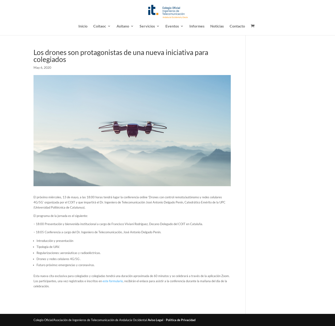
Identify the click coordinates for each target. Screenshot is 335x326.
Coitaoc (99, 26)
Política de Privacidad (180, 320)
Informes (196, 26)
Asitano (123, 26)
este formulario (113, 281)
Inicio (82, 26)
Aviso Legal (155, 320)
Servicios (147, 26)
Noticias (217, 26)
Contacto (237, 26)
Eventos (172, 26)
